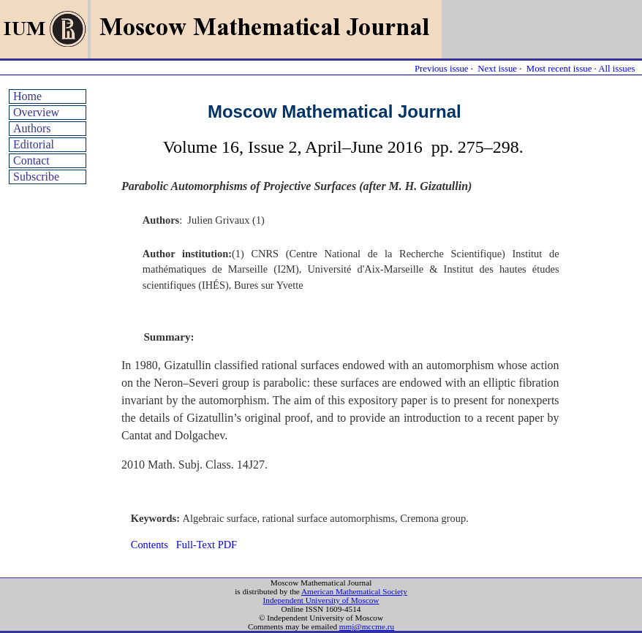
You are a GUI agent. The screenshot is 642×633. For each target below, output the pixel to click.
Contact (31, 160)
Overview (36, 112)
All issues (616, 69)
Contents (149, 544)
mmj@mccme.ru (366, 626)
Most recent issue (559, 69)
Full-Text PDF (206, 544)
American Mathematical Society (354, 591)
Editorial (33, 144)
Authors (32, 128)
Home (27, 96)
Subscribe (36, 176)
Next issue (497, 69)
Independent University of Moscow (321, 600)
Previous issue (442, 69)
